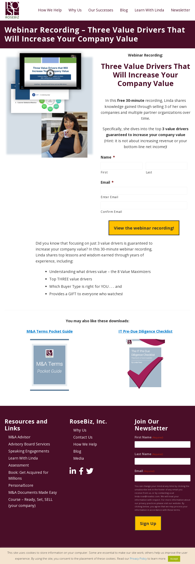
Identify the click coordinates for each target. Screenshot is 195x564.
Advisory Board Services (29, 444)
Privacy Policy (138, 558)
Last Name (149, 454)
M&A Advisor (19, 437)
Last (149, 172)
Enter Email (109, 197)
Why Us (79, 430)
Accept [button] (174, 558)
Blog (77, 451)
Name (108, 157)
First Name (149, 437)
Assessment (18, 465)
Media (78, 458)
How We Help (85, 444)
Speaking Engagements (28, 451)
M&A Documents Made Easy (32, 492)
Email (107, 182)
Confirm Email (111, 212)
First (104, 172)
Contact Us (82, 437)
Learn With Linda (23, 458)
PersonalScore (20, 485)
